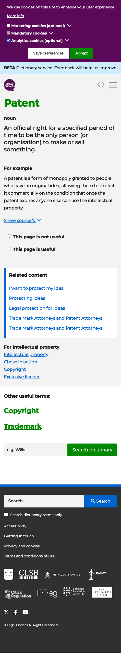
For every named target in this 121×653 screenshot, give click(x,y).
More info (15, 16)
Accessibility (15, 526)
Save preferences (48, 53)
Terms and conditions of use (29, 556)
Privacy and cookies (22, 546)
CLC (9, 575)
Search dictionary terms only (33, 515)
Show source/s (23, 220)
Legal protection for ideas (37, 308)
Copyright (15, 369)
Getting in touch (19, 536)
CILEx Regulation (19, 593)
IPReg (48, 593)
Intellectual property (26, 354)
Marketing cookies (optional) (38, 26)
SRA (75, 593)
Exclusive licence (22, 376)
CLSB (30, 575)
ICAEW (99, 575)
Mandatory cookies (29, 33)
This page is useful (31, 249)
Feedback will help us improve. (85, 67)
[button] (69, 26)
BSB (103, 593)
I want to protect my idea (36, 288)
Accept (81, 53)
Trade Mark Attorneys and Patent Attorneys (55, 318)
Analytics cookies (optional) (37, 40)
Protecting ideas (27, 298)
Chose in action (20, 361)
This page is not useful (36, 236)
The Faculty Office (65, 575)
